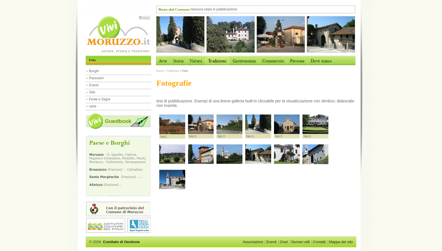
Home (159, 70)
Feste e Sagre (99, 99)
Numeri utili (300, 242)
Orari (284, 242)
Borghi (94, 71)
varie (92, 106)
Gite (92, 92)
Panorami (96, 78)
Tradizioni (173, 70)
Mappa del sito (341, 242)
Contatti (319, 242)
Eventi (93, 85)
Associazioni (253, 242)
